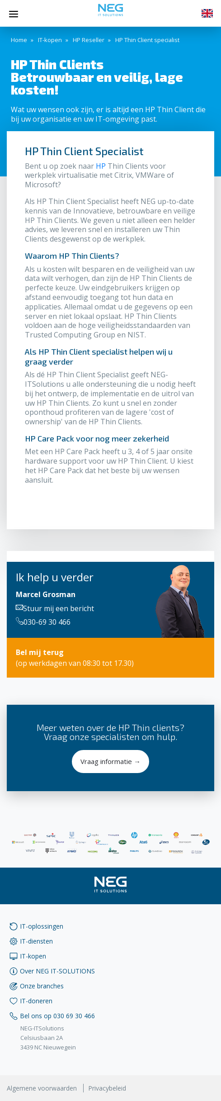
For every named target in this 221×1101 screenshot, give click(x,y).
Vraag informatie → (110, 761)
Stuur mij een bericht (55, 608)
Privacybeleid (107, 1088)
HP (101, 166)
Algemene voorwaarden (42, 1088)
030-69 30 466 (43, 622)
